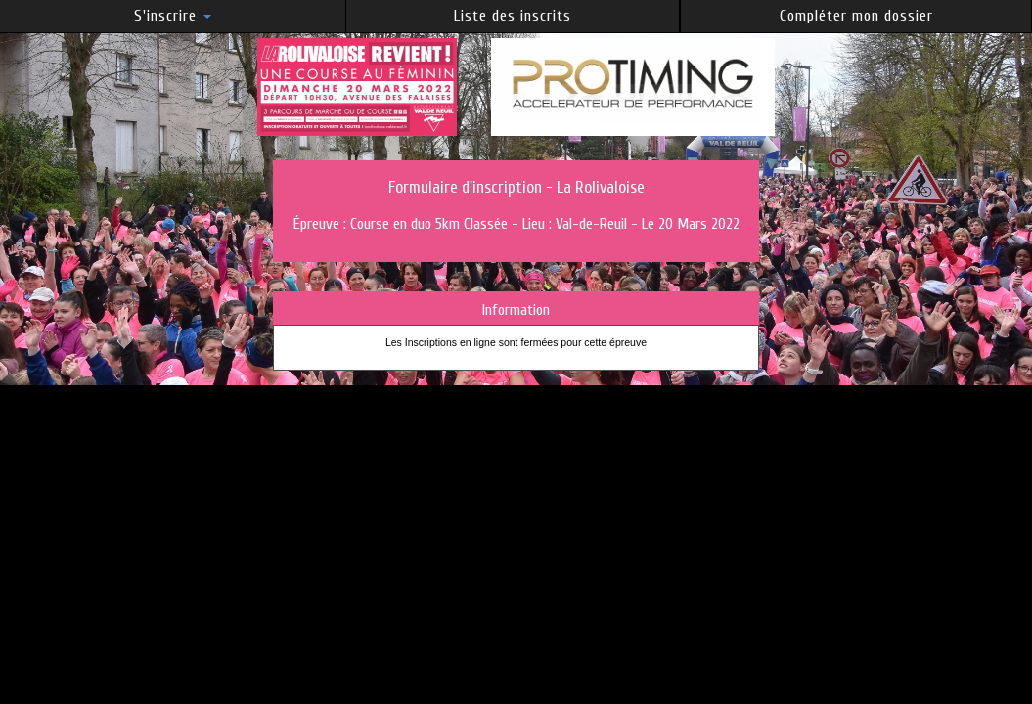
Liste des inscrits (512, 15)
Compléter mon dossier (856, 15)
